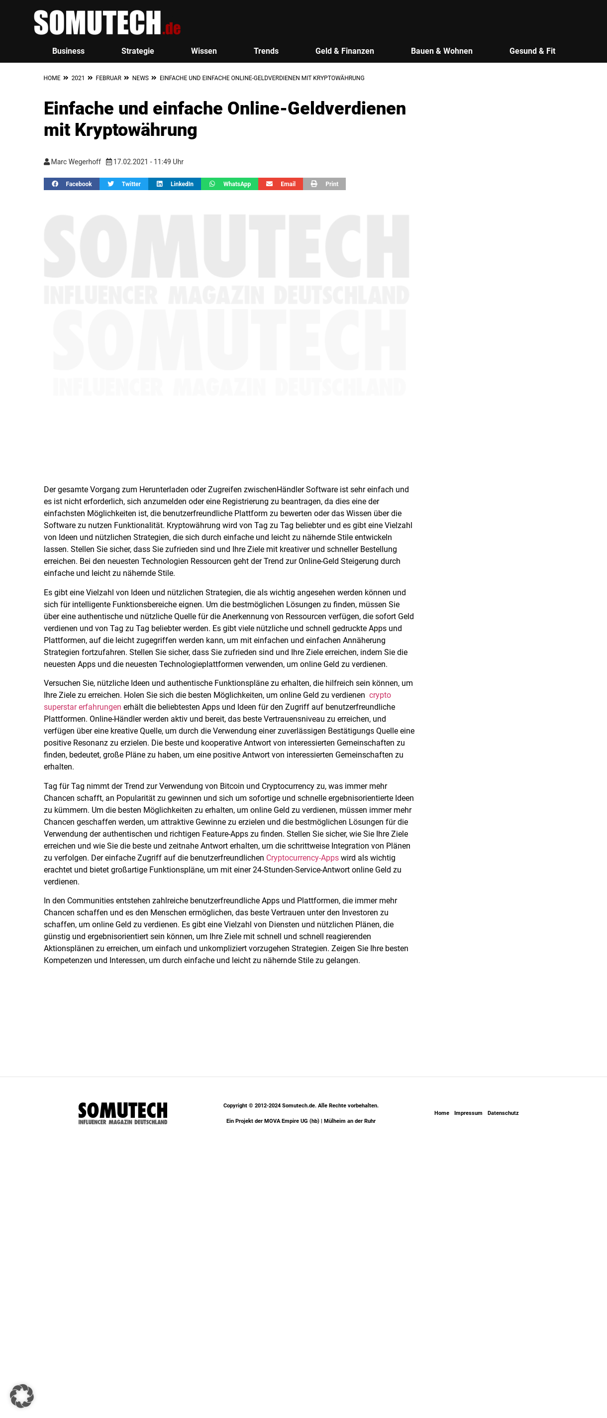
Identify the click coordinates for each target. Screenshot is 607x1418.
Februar (108, 78)
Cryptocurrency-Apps (302, 858)
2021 (78, 78)
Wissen (204, 51)
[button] (72, 184)
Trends (266, 51)
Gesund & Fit (532, 51)
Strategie (137, 51)
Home (52, 78)
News (140, 78)
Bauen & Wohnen (442, 51)
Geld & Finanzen (344, 51)
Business (68, 51)
